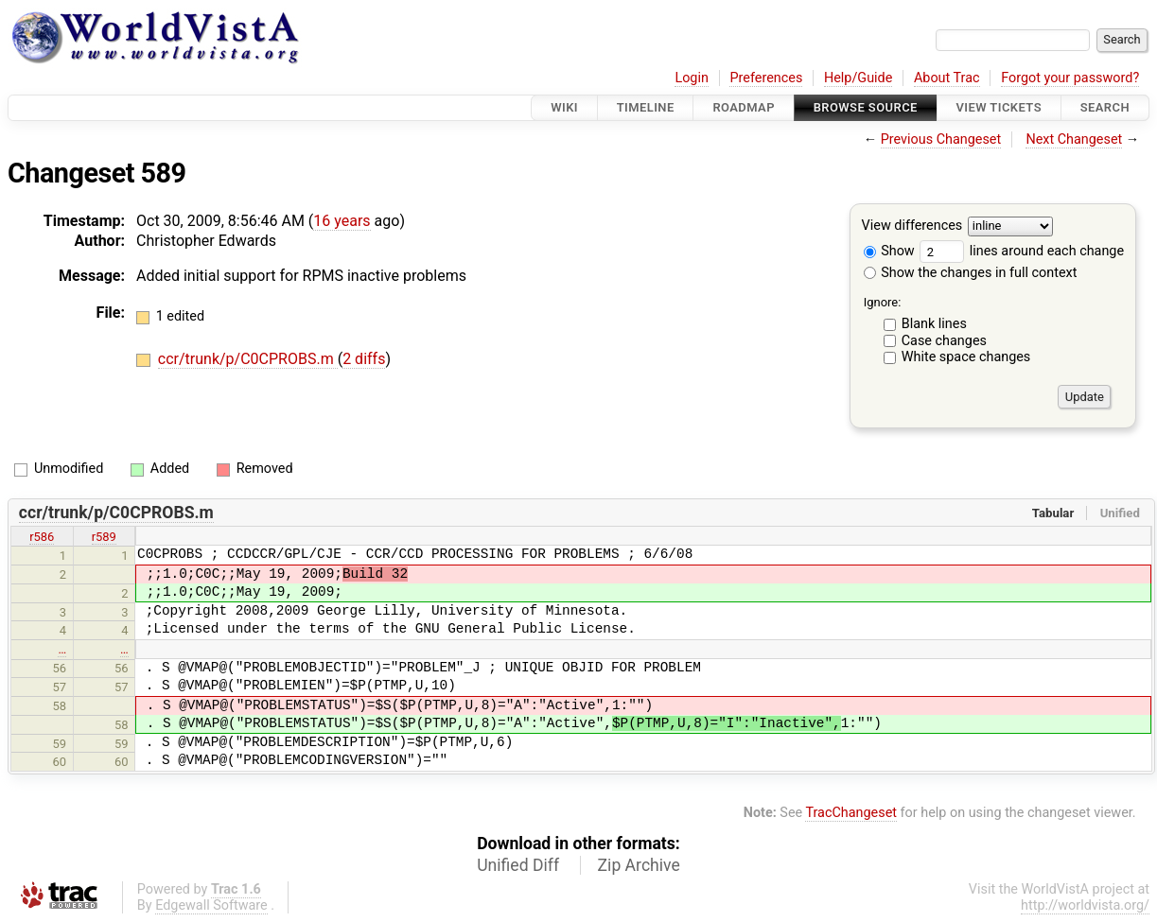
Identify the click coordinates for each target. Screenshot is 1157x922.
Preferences (765, 78)
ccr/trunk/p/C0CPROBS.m (248, 359)
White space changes (966, 357)
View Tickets (999, 107)
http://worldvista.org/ (1085, 905)
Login (692, 78)
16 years (341, 221)
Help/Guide (858, 78)
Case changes (944, 341)
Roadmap (743, 107)
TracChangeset (851, 813)
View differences (912, 226)
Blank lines (934, 324)
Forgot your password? (1070, 78)
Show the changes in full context (971, 273)
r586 (41, 537)
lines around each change (1022, 251)
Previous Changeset (941, 139)
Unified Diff (518, 865)
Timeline (646, 107)
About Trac (947, 78)
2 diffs (363, 359)
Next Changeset (1074, 139)
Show (889, 251)
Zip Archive (639, 865)
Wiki (564, 107)
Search (1105, 107)
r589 (104, 537)
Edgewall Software (211, 905)
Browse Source (866, 107)
